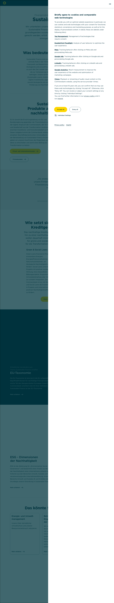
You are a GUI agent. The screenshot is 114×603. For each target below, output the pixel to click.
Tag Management (61, 36)
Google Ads (59, 56)
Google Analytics (61, 70)
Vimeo (57, 79)
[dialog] (57, 301)
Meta (56, 50)
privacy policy (89, 96)
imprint (60, 99)
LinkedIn (58, 63)
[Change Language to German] (110, 4)
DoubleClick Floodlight (64, 43)
